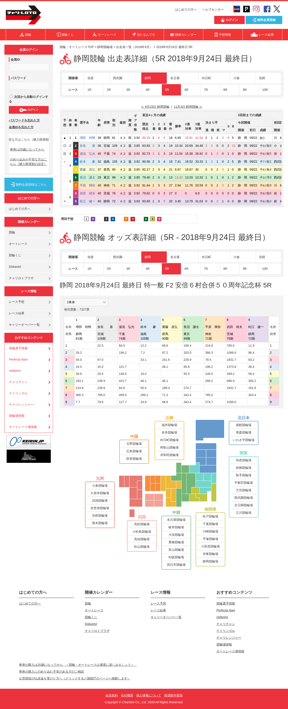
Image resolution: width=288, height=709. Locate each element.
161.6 (166, 359)
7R (206, 89)
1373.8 (231, 366)
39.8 (79, 374)
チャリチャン (18, 382)
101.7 (123, 366)
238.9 (101, 381)
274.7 (187, 388)
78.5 (208, 359)
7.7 (78, 402)
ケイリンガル (18, 393)
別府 (262, 78)
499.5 (123, 395)
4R (148, 89)
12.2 (143, 345)
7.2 (142, 352)
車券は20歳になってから (27, 149)
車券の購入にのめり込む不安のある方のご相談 (51, 671)
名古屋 (175, 78)
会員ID (15, 59)
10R (265, 89)
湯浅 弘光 (87, 153)
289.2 (231, 374)
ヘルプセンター (213, 9)
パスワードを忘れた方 (24, 120)
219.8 (209, 345)
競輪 (12, 232)
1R (89, 89)
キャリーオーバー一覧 (24, 324)
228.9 (187, 359)
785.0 (231, 345)
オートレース (18, 244)
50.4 (143, 388)
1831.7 (231, 359)
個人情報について (148, 695)
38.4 (251, 366)
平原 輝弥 (87, 185)
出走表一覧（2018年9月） (134, 47)
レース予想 (16, 301)
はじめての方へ (186, 9)
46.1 (143, 381)
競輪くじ (15, 255)
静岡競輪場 (105, 47)
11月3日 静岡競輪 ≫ (188, 106)
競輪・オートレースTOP (77, 47)
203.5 (187, 352)
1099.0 (231, 352)
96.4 (251, 352)
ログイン (28, 110)
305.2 (252, 381)
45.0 (79, 359)
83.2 (251, 359)
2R (109, 89)
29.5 (100, 374)
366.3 (209, 352)
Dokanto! (15, 266)
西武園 (117, 78)
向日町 (206, 78)
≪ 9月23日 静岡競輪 (155, 106)
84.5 (122, 345)
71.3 (165, 395)
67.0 (100, 359)
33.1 (143, 359)
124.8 (79, 388)
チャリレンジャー (21, 404)
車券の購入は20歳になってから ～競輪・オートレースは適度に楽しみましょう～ (78, 664)
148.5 (123, 374)
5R (167, 89)
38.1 (165, 366)
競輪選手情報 (18, 348)
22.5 (100, 345)
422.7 (123, 381)
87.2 (165, 352)
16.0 (79, 366)
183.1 (79, 381)
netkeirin (15, 370)
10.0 (100, 366)
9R (245, 89)
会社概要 (127, 695)
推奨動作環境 (173, 695)
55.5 (186, 374)
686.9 (231, 381)
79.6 (100, 402)
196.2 (123, 352)
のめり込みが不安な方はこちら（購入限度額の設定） (28, 162)
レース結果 (16, 313)
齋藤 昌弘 (87, 169)
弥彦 (90, 78)
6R (186, 89)
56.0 (251, 374)
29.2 (79, 352)
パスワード (18, 78)
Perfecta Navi (18, 359)
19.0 (143, 374)
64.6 (122, 388)
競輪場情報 (17, 415)
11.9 (251, 345)
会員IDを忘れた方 (21, 127)
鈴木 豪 (87, 161)
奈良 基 (87, 145)
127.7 (123, 402)
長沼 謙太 (87, 177)
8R (225, 89)
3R (128, 89)
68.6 (165, 345)
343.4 (187, 395)
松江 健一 (87, 201)
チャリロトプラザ (21, 278)
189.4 (187, 345)
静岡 (148, 78)
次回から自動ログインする (28, 99)
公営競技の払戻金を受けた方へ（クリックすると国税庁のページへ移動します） (74, 678)
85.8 (186, 366)
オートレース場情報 (23, 427)
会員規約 (111, 695)
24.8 (143, 402)
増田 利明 (87, 138)
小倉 (236, 78)
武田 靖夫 (87, 193)
